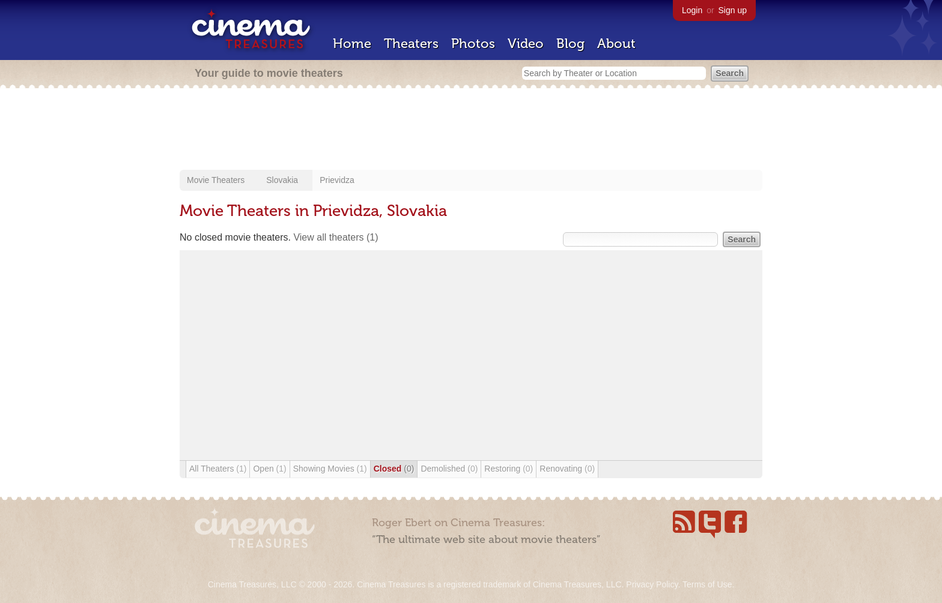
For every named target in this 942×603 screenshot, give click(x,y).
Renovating (567, 468)
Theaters (411, 43)
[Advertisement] (471, 130)
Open (269, 468)
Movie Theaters (216, 180)
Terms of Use (707, 584)
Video (526, 43)
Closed (394, 468)
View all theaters (335, 237)
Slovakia (282, 180)
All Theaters (217, 468)
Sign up (733, 10)
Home (352, 43)
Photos (473, 43)
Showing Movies (330, 468)
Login (692, 10)
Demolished (449, 468)
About (616, 43)
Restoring (508, 468)
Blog (570, 43)
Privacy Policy (652, 584)
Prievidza (337, 180)
